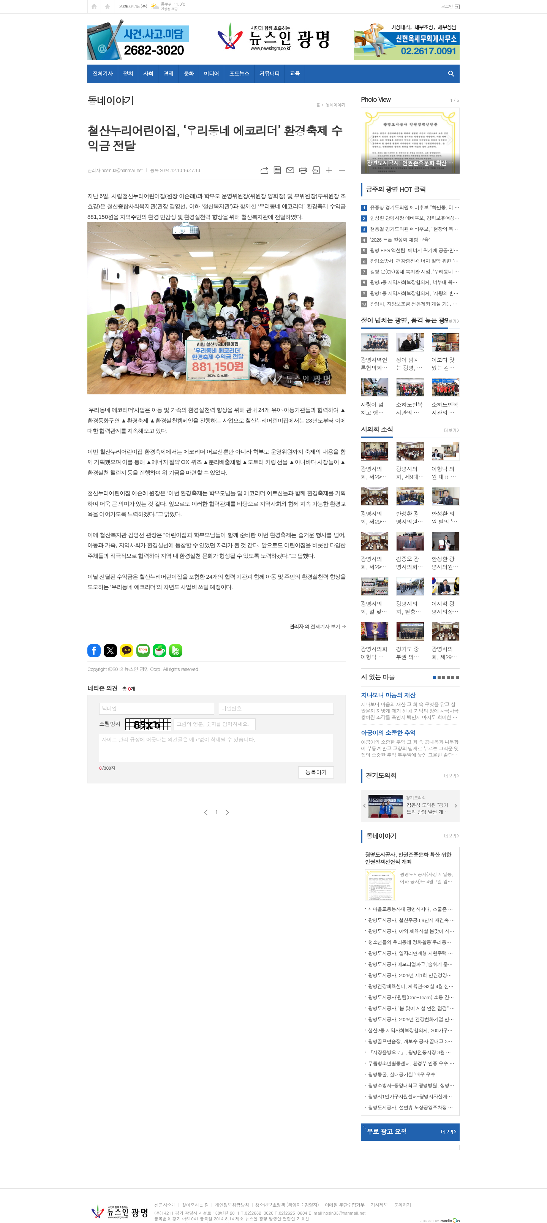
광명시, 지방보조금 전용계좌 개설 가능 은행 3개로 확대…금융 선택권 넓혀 (415, 304)
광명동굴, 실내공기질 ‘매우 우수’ (402, 1074)
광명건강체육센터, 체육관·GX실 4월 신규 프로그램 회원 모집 (411, 986)
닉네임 (109, 708)
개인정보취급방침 (232, 1205)
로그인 (447, 6)
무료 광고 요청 (386, 1131)
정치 (128, 73)
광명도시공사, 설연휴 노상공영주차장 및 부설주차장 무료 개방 (411, 1107)
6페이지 (457, 677)
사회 (148, 73)
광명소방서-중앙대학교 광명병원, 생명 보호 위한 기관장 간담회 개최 (411, 1085)
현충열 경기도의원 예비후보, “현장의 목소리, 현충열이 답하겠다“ (415, 229)
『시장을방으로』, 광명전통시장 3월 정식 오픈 (411, 1052)
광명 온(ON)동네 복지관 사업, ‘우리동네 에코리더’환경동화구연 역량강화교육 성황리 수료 (415, 271)
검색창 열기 (449, 73)
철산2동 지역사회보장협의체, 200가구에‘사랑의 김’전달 (411, 1030)
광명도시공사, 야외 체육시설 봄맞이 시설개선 (411, 931)
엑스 (110, 650)
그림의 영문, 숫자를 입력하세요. (212, 723)
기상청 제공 (169, 8)
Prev (371, 140)
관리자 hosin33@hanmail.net (114, 170)
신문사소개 (164, 1205)
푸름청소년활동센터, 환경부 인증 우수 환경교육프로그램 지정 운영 (411, 1063)
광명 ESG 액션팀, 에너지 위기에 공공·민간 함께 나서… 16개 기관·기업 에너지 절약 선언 (415, 250)
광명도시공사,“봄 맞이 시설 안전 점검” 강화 (411, 1008)
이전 (206, 812)
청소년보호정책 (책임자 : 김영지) (287, 1205)
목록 (277, 170)
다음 (227, 812)
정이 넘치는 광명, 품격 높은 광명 (406, 320)
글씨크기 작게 (342, 170)
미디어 (211, 73)
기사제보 (379, 1205)
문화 (189, 73)
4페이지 (448, 677)
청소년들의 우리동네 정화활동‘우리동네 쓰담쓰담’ (411, 942)
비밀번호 (231, 708)
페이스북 (94, 650)
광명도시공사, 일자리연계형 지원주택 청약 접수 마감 (411, 953)
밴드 (175, 650)
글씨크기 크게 (329, 170)
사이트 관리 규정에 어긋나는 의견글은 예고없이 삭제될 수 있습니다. (178, 739)
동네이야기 (335, 105)
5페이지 (452, 677)
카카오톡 (126, 650)
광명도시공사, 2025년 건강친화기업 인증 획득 (411, 1019)
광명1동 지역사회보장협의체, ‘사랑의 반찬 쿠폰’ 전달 (415, 293)
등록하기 (316, 772)
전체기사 (103, 73)
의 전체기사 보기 (314, 626)
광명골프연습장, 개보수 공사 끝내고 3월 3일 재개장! (411, 1041)
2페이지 (439, 677)
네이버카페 (159, 650)
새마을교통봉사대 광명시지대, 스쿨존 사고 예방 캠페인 (411, 909)
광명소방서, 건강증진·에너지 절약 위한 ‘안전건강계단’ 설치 (415, 261)
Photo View (375, 99)
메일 (290, 170)
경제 (168, 73)
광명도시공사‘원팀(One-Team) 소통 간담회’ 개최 (411, 997)
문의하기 (402, 1205)
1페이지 (434, 677)
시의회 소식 (377, 429)
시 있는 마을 (378, 677)
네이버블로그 (143, 650)
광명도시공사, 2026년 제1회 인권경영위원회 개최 (411, 975)
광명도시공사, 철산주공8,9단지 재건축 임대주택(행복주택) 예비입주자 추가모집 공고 (411, 920)
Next (450, 140)
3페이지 (443, 677)
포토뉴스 (239, 73)
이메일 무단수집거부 (345, 1205)
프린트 (303, 170)
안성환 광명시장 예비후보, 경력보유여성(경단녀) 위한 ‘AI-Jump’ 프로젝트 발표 (415, 218)
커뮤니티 (269, 73)
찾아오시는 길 (195, 1205)
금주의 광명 (396, 189)
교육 (295, 73)
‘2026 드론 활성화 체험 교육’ (400, 239)
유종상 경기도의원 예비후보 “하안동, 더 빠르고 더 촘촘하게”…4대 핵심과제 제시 (415, 207)
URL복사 (264, 170)
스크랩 (316, 170)
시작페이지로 (94, 6)
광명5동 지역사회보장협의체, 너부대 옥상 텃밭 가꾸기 (415, 282)
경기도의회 (381, 775)
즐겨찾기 (107, 6)
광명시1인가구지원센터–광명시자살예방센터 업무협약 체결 (411, 1096)
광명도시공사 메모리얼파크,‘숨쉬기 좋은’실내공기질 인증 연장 (411, 964)
